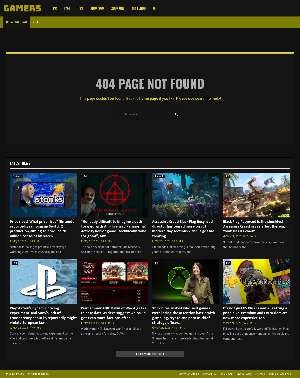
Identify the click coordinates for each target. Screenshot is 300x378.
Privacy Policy (244, 374)
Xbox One (117, 8)
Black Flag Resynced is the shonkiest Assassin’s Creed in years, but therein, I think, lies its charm (254, 227)
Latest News (20, 163)
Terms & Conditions (280, 374)
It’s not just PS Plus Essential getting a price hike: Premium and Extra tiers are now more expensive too (255, 313)
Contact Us (209, 374)
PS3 (80, 8)
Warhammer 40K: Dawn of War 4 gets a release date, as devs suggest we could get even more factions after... (113, 313)
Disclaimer (226, 374)
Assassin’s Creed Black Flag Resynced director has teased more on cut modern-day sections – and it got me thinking (183, 229)
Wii (155, 8)
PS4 (67, 8)
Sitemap (260, 374)
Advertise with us (189, 374)
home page (148, 98)
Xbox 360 (97, 8)
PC (55, 8)
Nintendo (139, 8)
